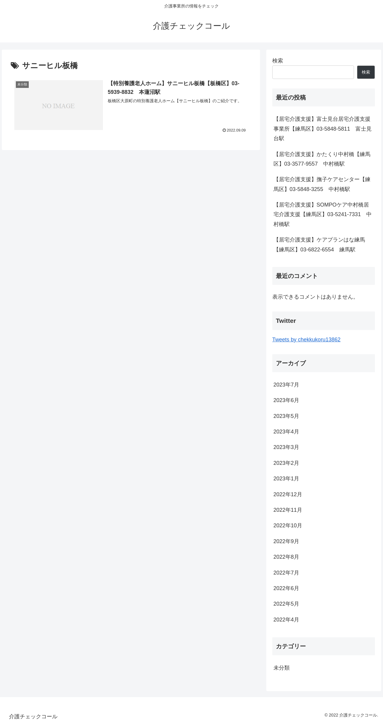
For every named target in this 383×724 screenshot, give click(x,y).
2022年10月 (287, 526)
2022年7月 (286, 573)
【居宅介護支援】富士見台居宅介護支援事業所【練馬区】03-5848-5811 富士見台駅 (322, 128)
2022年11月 (287, 510)
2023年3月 (286, 447)
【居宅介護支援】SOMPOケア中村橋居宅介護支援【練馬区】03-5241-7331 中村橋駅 (322, 214)
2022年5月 (286, 604)
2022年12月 (287, 494)
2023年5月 (286, 416)
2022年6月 (286, 588)
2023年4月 (286, 432)
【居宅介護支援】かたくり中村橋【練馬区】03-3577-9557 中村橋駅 (321, 159)
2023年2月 (286, 463)
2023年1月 (286, 479)
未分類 (281, 668)
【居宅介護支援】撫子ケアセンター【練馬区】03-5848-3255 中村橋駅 (321, 184)
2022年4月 (286, 620)
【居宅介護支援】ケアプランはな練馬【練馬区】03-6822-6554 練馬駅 (319, 244)
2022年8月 (286, 557)
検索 (277, 61)
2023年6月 (286, 400)
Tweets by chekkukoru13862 (306, 340)
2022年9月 (286, 541)
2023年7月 (286, 385)
